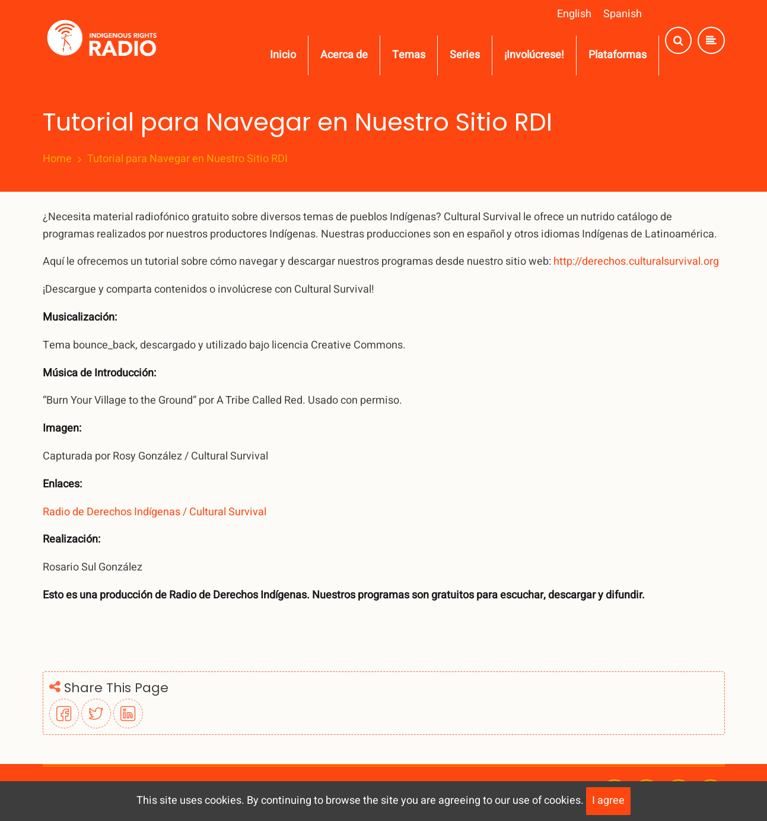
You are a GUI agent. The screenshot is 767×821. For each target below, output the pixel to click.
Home (57, 159)
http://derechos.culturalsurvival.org (636, 261)
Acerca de (344, 55)
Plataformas (617, 55)
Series (465, 55)
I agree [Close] (608, 801)
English (574, 14)
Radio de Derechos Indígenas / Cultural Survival (154, 512)
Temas (408, 55)
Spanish (622, 14)
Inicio (283, 55)
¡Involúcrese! (534, 55)
